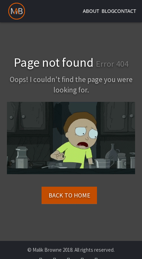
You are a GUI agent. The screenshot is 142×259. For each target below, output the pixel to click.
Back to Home (69, 195)
